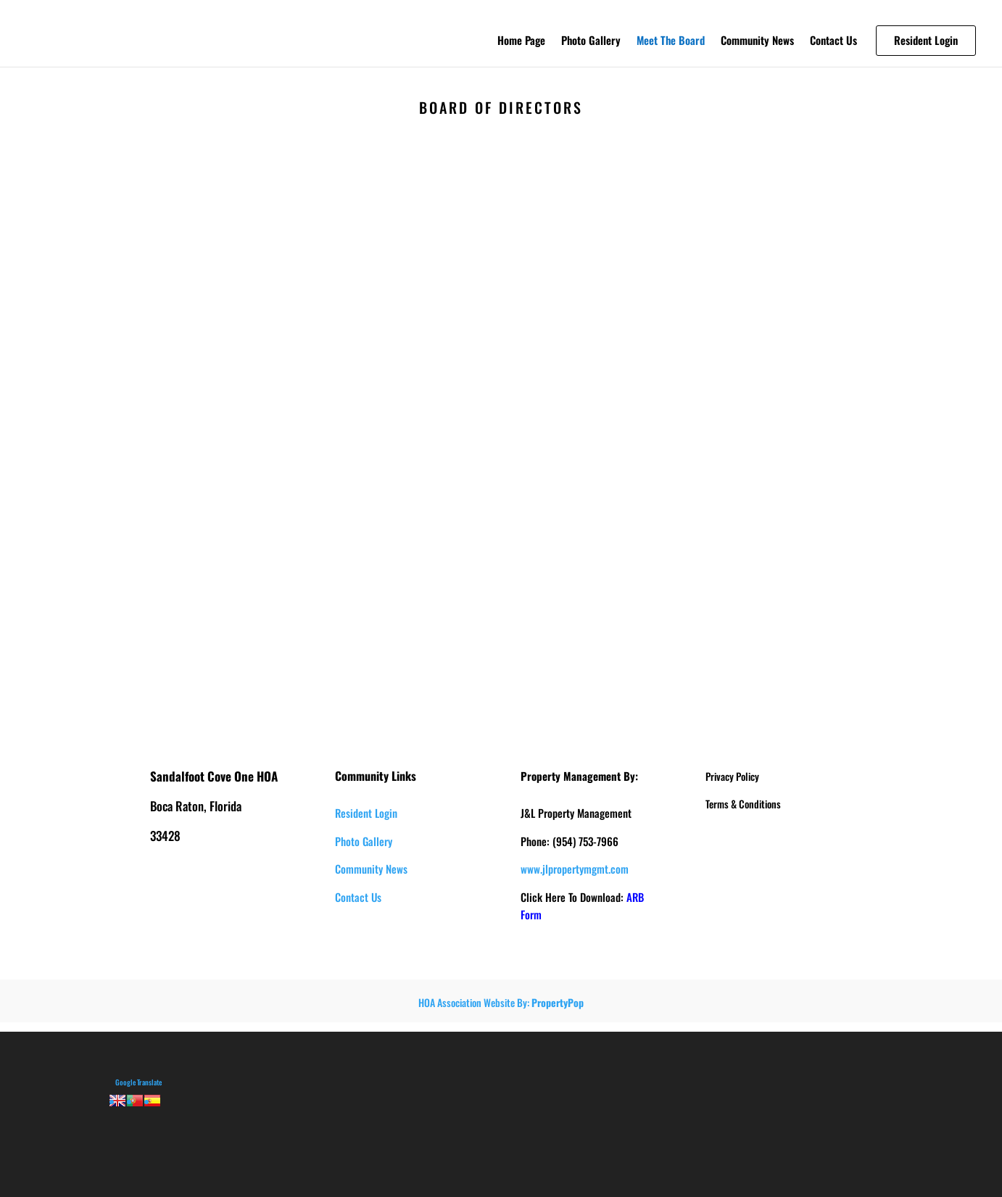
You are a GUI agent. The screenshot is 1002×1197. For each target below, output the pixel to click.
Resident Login (366, 813)
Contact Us (833, 41)
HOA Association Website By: (501, 1002)
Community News (757, 41)
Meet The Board (671, 41)
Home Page (521, 41)
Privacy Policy (732, 776)
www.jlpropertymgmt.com (575, 869)
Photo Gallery (591, 41)
